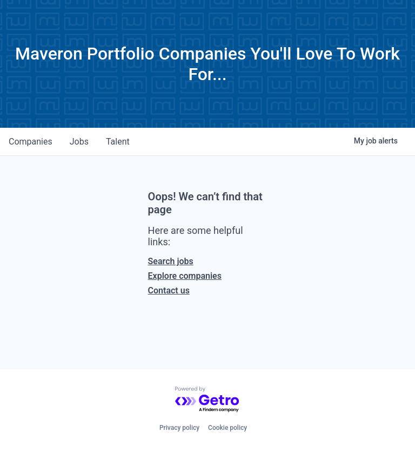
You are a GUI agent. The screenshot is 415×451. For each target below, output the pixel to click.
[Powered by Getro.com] (207, 400)
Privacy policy (179, 428)
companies (30, 141)
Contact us (169, 290)
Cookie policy (227, 428)
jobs (79, 141)
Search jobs (170, 261)
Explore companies (185, 276)
